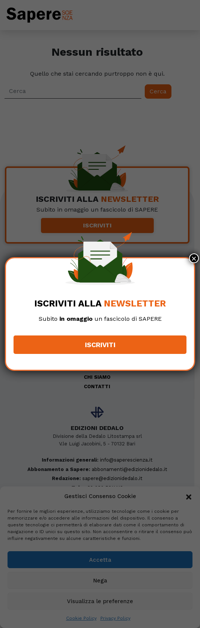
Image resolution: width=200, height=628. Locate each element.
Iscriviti (100, 345)
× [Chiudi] (194, 258)
